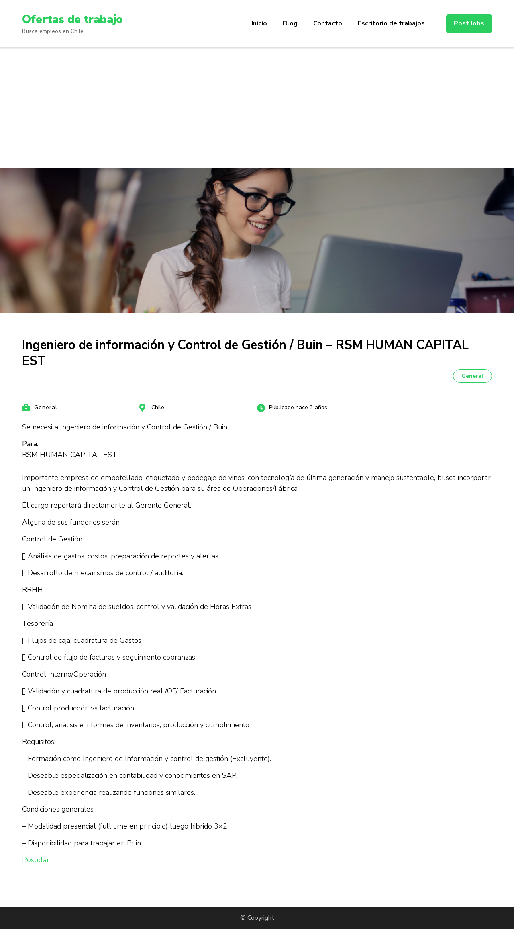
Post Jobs (469, 23)
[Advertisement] (257, 107)
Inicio (259, 23)
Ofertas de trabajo (72, 19)
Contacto (327, 23)
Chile (157, 407)
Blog (290, 23)
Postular (35, 860)
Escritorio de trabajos (391, 23)
